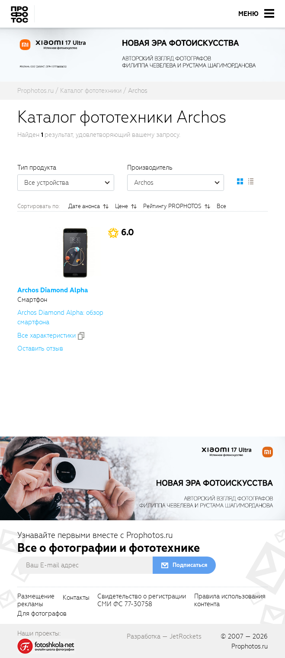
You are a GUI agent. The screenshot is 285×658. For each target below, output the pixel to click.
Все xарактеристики (46, 335)
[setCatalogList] (250, 181)
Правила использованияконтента (230, 600)
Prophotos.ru (249, 646)
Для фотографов (42, 614)
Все (221, 206)
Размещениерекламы (35, 600)
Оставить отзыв (40, 348)
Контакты (76, 598)
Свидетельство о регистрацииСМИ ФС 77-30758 (141, 600)
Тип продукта (36, 167)
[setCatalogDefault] (240, 181)
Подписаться (190, 565)
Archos (179, 182)
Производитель (150, 167)
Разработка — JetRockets (164, 636)
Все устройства (69, 182)
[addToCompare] (81, 336)
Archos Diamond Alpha (52, 290)
